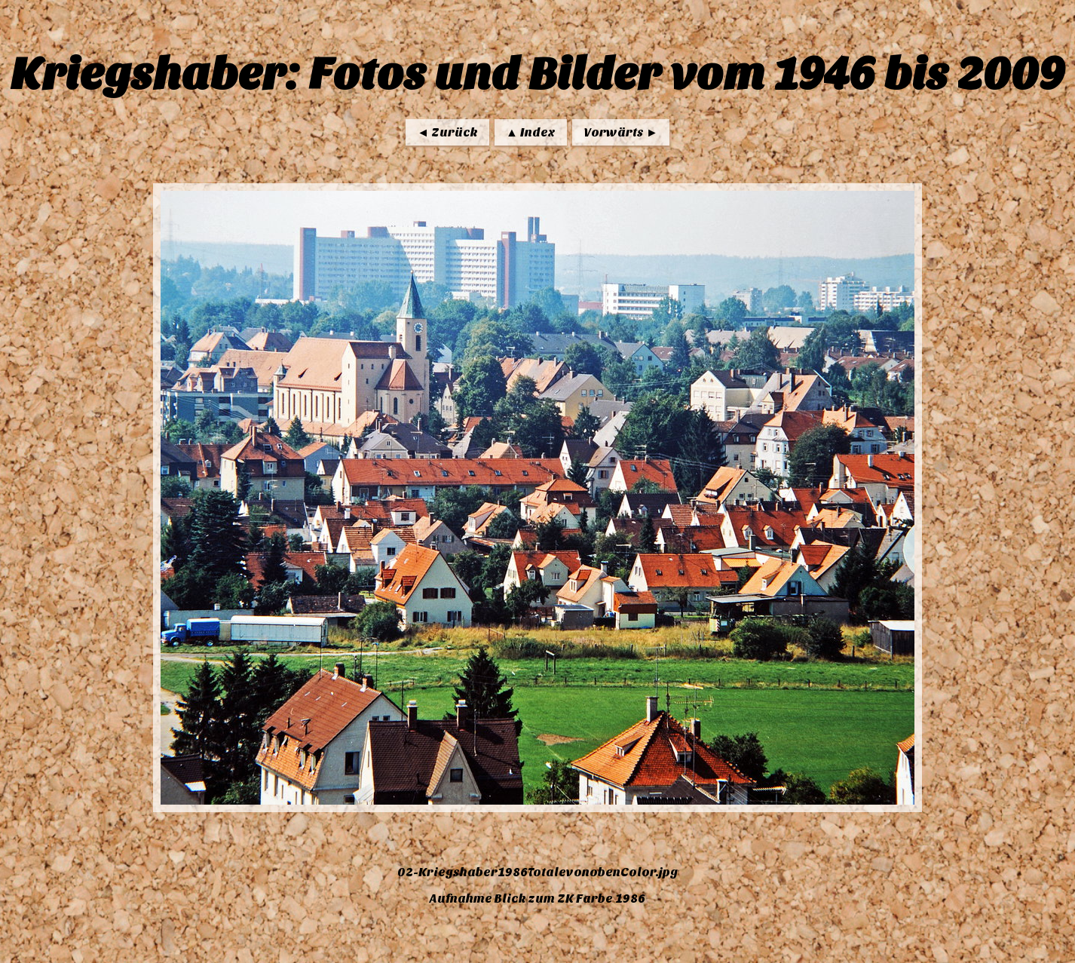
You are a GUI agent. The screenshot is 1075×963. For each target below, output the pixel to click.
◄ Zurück (447, 132)
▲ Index (531, 132)
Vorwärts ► (620, 132)
